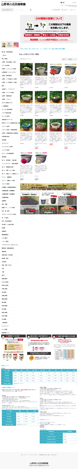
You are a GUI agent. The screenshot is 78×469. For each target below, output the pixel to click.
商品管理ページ (5, 332)
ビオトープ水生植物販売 (8, 153)
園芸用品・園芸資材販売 (8, 248)
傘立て (3, 275)
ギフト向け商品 (5, 65)
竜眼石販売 (4, 278)
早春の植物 (4, 288)
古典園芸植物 (5, 197)
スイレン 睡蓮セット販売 (8, 180)
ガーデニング (5, 143)
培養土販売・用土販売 (7, 255)
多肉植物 (4, 140)
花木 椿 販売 (5, 211)
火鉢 (3, 268)
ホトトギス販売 (5, 116)
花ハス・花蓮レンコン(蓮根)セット (10, 173)
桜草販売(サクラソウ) (7, 119)
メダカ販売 (4, 238)
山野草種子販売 (5, 136)
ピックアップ (5, 326)
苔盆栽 (3, 228)
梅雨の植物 (4, 299)
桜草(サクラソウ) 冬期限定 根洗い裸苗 (10, 123)
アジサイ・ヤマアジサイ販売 (9, 214)
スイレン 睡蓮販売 (7, 177)
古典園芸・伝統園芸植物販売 (9, 187)
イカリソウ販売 (5, 126)
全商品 (21, 48)
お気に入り (64, 10)
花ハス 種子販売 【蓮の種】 (9, 160)
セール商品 (4, 329)
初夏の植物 (4, 295)
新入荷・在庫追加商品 (7, 52)
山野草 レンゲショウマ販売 (9, 69)
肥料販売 (4, 251)
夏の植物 (4, 302)
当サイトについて (24, 454)
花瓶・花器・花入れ (7, 265)
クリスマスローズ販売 (7, 146)
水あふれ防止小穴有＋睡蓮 (58, 48)
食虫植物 (4, 156)
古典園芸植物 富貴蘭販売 (8, 190)
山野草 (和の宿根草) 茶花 (9, 62)
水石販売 (4, 261)
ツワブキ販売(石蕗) (6, 112)
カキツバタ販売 (5, 184)
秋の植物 (4, 309)
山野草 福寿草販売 (7, 75)
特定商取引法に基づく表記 (44, 454)
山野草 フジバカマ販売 (8, 92)
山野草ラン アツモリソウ (8, 89)
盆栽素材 (4, 200)
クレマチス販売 (5, 150)
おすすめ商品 (5, 282)
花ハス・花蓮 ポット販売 (8, 170)
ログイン (73, 10)
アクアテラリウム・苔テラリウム (10, 244)
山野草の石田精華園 (13, 4)
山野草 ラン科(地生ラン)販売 (9, 79)
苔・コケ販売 (5, 217)
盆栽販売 (4, 231)
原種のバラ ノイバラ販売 (8, 207)
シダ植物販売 (5, 106)
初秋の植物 (4, 305)
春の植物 (4, 292)
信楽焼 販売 (5, 258)
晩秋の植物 (4, 312)
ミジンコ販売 (5, 241)
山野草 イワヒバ (6, 99)
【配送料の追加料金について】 (8, 405)
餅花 (3, 85)
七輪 (3, 272)
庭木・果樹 (4, 204)
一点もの (4, 55)
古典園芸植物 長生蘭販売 (8, 194)
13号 (49, 48)
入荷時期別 (4, 322)
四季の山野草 (5, 285)
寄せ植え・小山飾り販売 (8, 224)
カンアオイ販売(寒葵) (7, 109)
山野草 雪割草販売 (7, 96)
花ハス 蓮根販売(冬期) (7, 167)
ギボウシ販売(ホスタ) (7, 102)
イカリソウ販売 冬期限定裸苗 (9, 129)
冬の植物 (4, 319)
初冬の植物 (4, 316)
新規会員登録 (56, 10)
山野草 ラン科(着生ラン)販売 (9, 82)
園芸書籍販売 (5, 234)
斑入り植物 (4, 58)
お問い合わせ (54, 454)
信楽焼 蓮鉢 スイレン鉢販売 (39, 48)
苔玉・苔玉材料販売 (7, 221)
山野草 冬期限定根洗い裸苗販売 (10, 133)
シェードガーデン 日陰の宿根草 (10, 163)
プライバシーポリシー (33, 454)
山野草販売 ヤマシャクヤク (9, 72)
